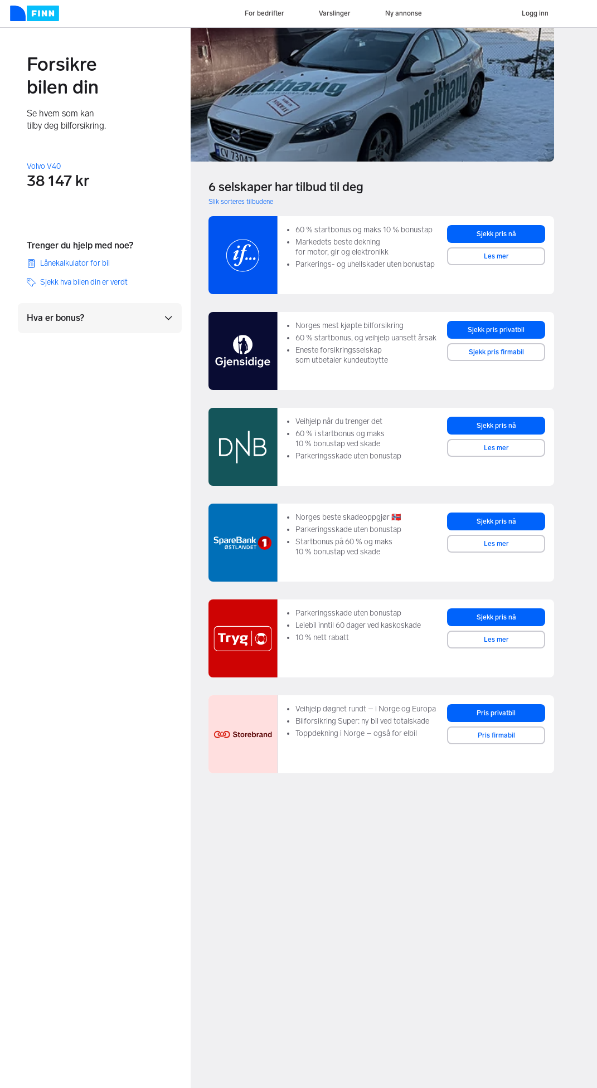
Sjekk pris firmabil (496, 352)
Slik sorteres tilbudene (240, 202)
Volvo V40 (44, 166)
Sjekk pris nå (496, 234)
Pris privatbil (496, 713)
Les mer (496, 256)
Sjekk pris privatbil (496, 330)
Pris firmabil (496, 735)
